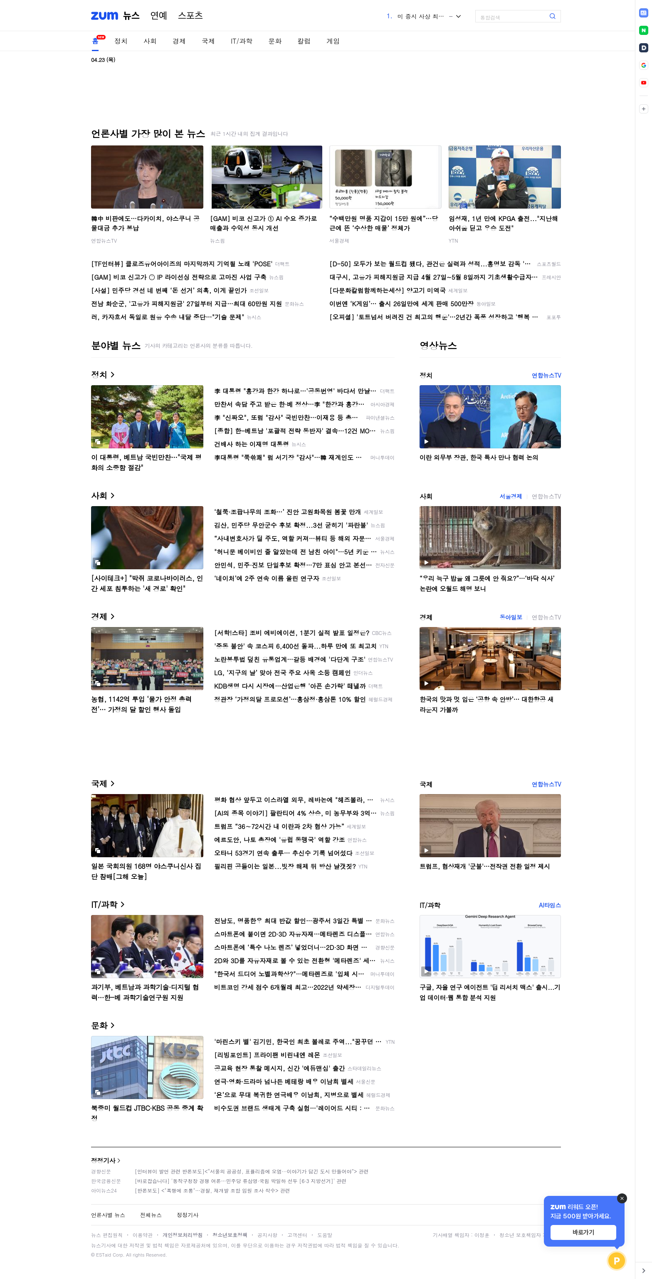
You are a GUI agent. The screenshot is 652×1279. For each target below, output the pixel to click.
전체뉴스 (151, 1215)
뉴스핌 (217, 240)
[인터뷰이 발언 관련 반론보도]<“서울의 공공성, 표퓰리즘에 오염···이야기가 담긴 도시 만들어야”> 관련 (252, 1171)
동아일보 (510, 617)
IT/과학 (241, 41)
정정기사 (103, 1160)
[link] (643, 12)
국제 (208, 41)
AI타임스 (550, 905)
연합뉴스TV (104, 240)
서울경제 (339, 240)
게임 (333, 41)
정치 (121, 41)
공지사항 (267, 1234)
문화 (275, 41)
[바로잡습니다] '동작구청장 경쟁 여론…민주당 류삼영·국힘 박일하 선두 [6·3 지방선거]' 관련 (240, 1180)
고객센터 (297, 1234)
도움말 (324, 1234)
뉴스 (131, 15)
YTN (453, 240)
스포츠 (190, 15)
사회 (150, 41)
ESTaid (103, 1255)
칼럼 (304, 41)
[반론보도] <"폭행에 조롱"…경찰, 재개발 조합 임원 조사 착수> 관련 (212, 1190)
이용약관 (143, 1234)
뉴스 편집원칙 (107, 1234)
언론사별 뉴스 (108, 1215)
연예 (159, 15)
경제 (179, 41)
